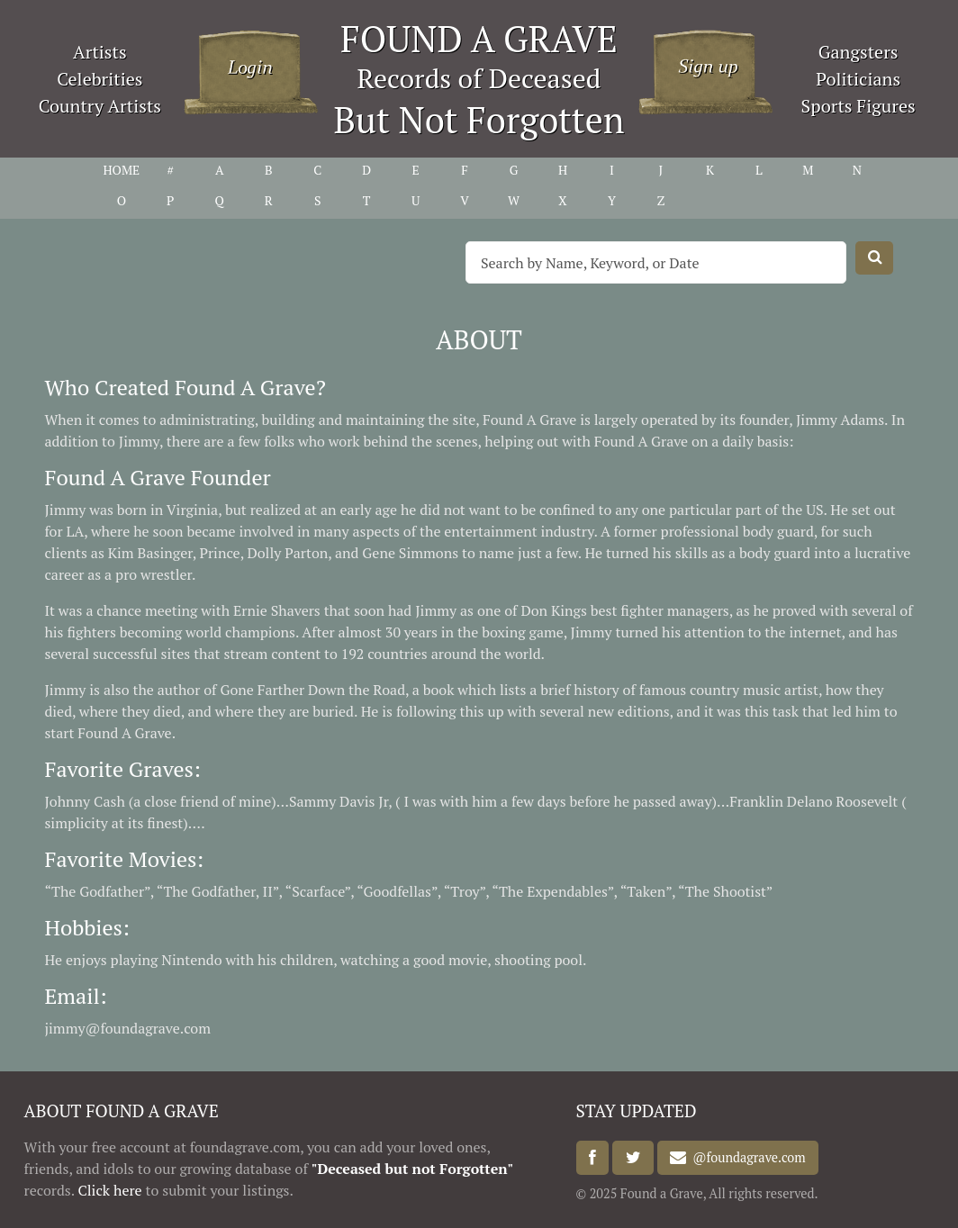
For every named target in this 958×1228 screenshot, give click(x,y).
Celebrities (99, 79)
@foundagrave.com (745, 1158)
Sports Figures (858, 106)
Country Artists (100, 106)
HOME (121, 169)
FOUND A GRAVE (479, 38)
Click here (109, 1190)
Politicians (858, 79)
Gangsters (858, 52)
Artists (100, 52)
